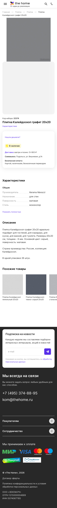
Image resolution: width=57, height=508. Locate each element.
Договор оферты (11, 478)
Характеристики (9, 126)
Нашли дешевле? (12, 137)
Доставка (9, 152)
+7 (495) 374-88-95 (20, 393)
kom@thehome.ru (17, 399)
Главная (6, 12)
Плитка (18, 12)
